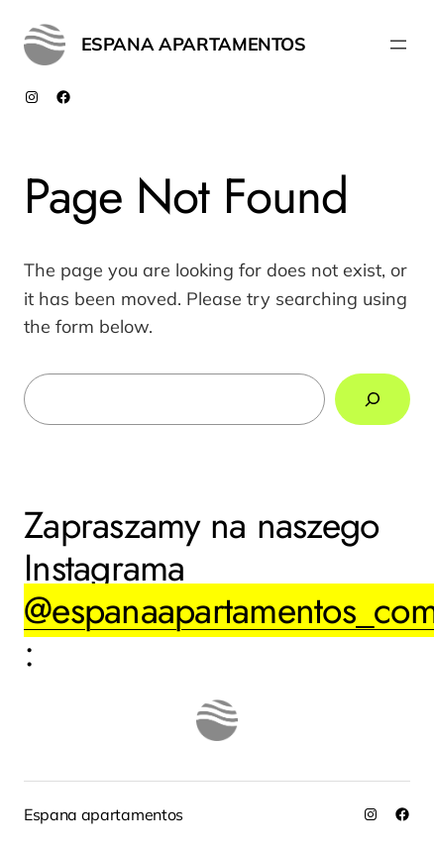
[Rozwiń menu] (398, 44)
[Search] (372, 399)
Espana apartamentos (193, 44)
